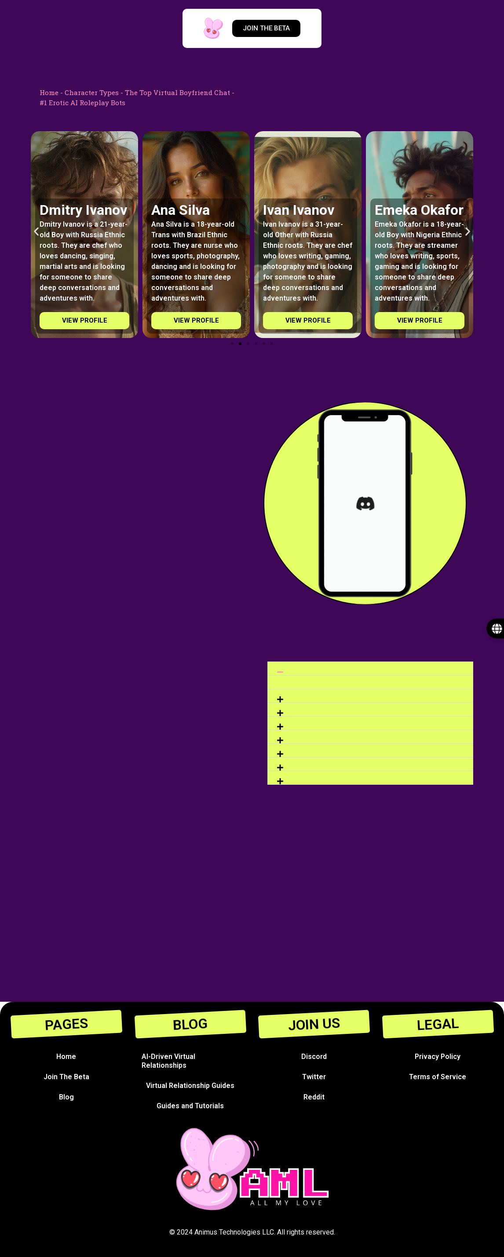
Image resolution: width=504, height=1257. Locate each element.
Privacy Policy (437, 1056)
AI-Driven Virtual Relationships (168, 1061)
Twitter (314, 1077)
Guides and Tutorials (190, 1106)
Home (49, 92)
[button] (36, 231)
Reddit (314, 1097)
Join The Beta (66, 1077)
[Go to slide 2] (240, 343)
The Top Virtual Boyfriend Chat (177, 92)
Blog (66, 1097)
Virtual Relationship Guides (190, 1085)
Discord (314, 1056)
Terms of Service (437, 1077)
